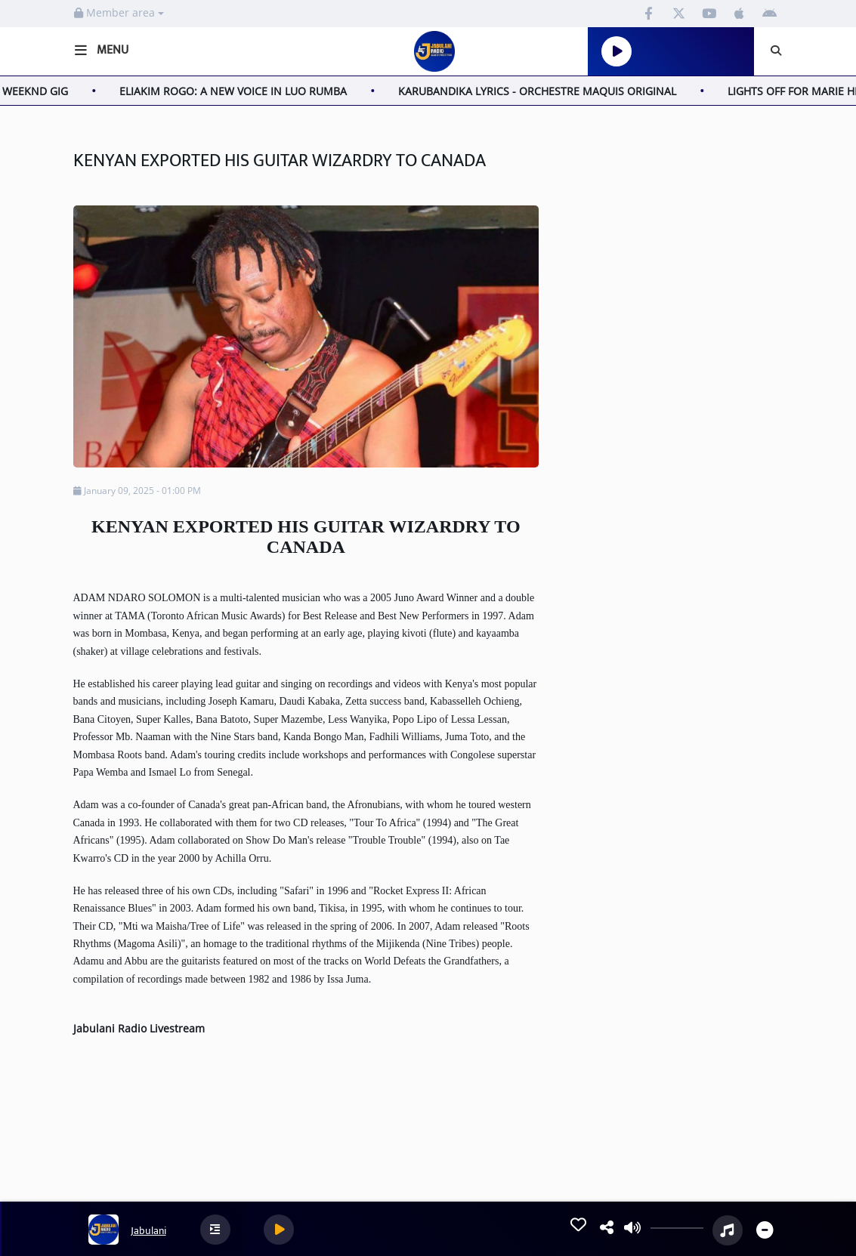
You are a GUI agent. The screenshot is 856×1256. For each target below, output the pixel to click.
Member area (119, 12)
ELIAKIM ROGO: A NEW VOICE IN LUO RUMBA (244, 91)
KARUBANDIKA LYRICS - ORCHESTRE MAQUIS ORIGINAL (548, 91)
